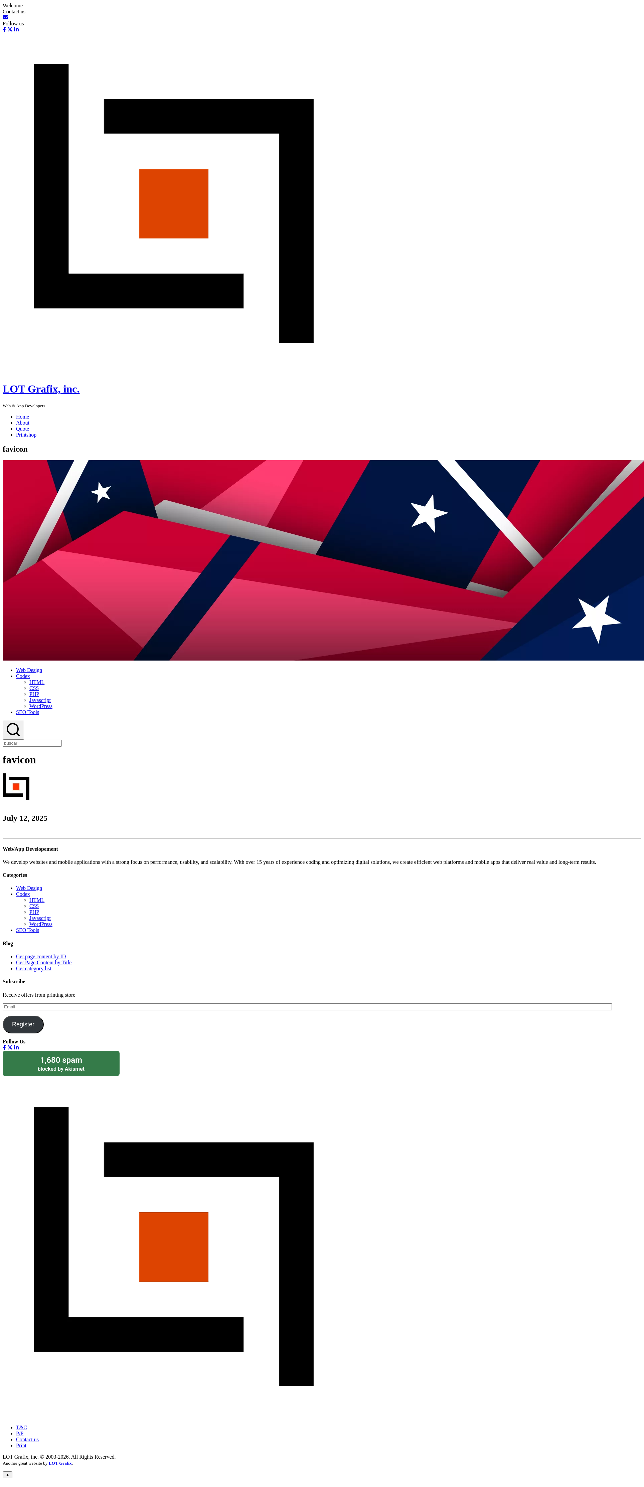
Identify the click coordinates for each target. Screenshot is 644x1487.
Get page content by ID (41, 956)
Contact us (27, 1439)
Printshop (26, 435)
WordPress (40, 706)
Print (21, 1445)
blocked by (61, 1063)
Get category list (33, 968)
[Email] (5, 17)
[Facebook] (4, 29)
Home (22, 417)
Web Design (29, 670)
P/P (19, 1433)
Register (23, 1024)
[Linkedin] (16, 29)
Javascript (40, 700)
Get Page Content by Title (43, 962)
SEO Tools (27, 712)
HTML (36, 682)
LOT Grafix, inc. (41, 389)
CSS (34, 688)
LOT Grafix (60, 1463)
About (22, 423)
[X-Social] (9, 29)
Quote (22, 429)
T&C (21, 1427)
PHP (34, 694)
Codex (23, 676)
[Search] (13, 730)
